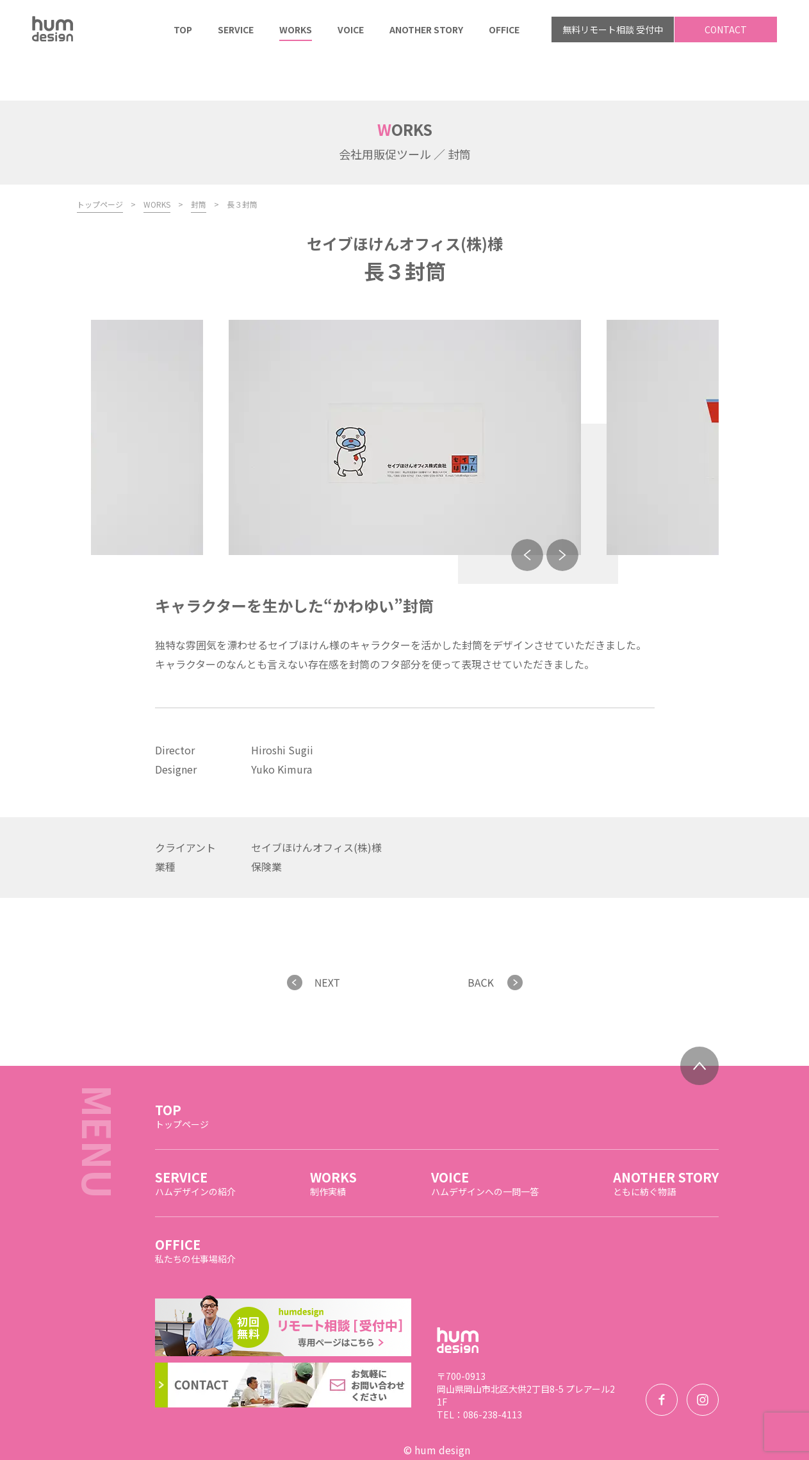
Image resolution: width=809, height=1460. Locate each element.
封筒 (198, 161)
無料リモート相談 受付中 (612, 29)
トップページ (100, 161)
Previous (527, 513)
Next (562, 513)
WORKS (156, 161)
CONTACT (726, 29)
